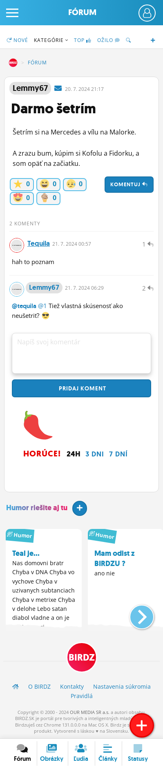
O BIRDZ (39, 686)
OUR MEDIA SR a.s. (89, 712)
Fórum (82, 12)
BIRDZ (13, 63)
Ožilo (108, 40)
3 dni (94, 453)
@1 (42, 306)
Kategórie (51, 40)
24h (73, 453)
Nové (17, 40)
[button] (135, 614)
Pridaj (81, 388)
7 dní (118, 453)
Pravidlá (82, 696)
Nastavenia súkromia (122, 686)
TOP (83, 40)
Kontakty (72, 686)
